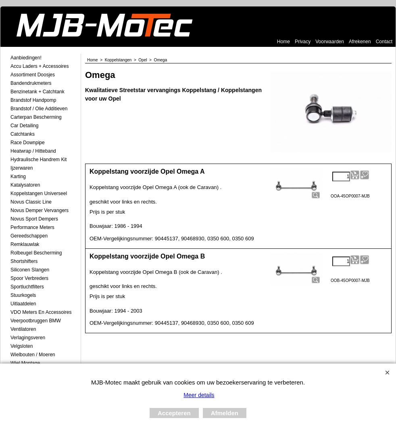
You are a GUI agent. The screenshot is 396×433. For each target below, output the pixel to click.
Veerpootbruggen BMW (35, 321)
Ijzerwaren (21, 168)
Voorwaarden (329, 41)
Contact (384, 41)
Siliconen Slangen (29, 270)
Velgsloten (21, 346)
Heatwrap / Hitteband (33, 151)
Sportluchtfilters (27, 287)
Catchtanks (22, 134)
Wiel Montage (25, 363)
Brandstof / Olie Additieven (38, 108)
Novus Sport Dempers (34, 219)
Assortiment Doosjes (32, 75)
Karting (18, 176)
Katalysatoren (25, 185)
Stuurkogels (23, 295)
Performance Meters (32, 227)
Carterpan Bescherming (36, 117)
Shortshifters (24, 261)
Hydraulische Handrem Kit (38, 159)
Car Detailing (24, 125)
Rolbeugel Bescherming (36, 253)
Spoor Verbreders (29, 278)
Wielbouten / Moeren (32, 354)
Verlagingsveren (27, 338)
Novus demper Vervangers (39, 210)
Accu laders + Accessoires (39, 66)
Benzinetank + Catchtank (37, 92)
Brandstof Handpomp (33, 100)
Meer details (198, 395)
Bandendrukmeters (30, 83)
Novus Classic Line (31, 202)
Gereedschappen (29, 236)
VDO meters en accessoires (40, 312)
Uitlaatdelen (23, 304)
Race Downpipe (27, 142)
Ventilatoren (23, 329)
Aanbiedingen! (26, 58)
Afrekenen (360, 41)
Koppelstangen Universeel (38, 193)
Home (283, 41)
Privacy (303, 41)
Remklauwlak (24, 244)
